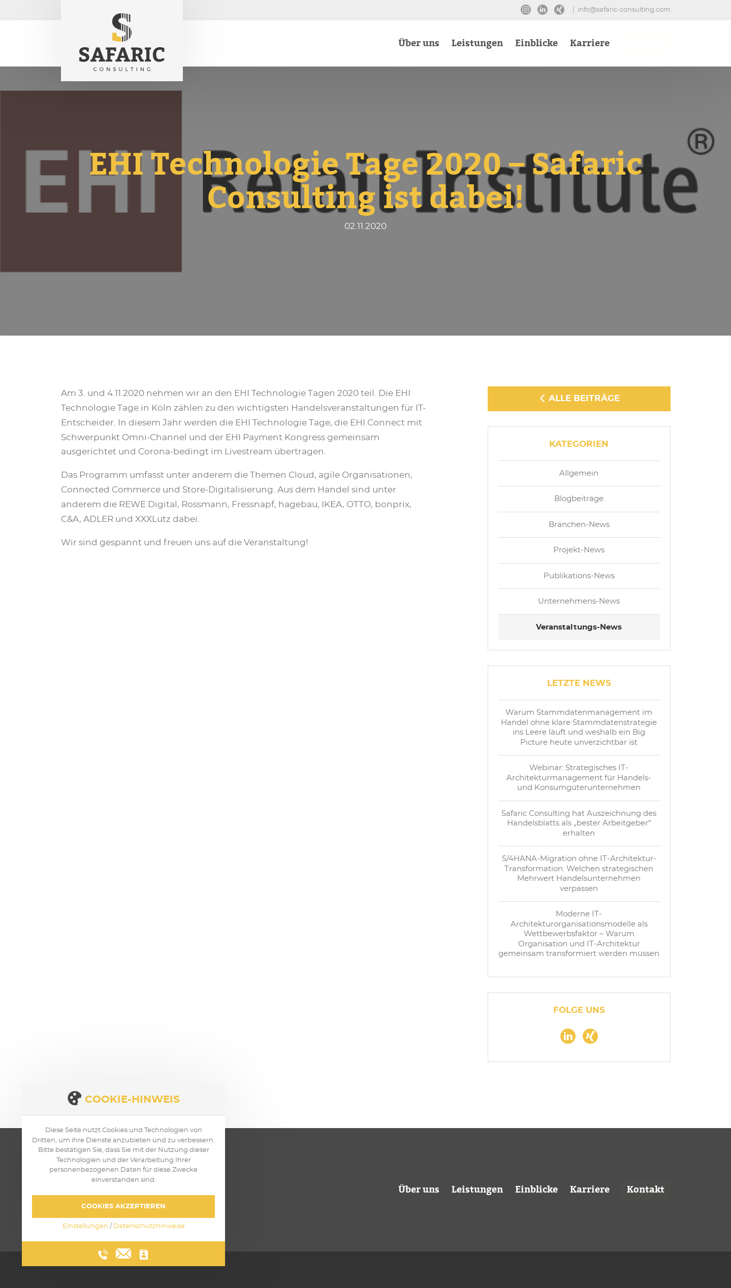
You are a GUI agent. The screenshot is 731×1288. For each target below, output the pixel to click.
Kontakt (645, 44)
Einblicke (536, 44)
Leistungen (477, 44)
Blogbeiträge (578, 499)
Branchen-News (579, 525)
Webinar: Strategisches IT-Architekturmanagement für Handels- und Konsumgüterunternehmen (578, 777)
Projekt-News (579, 550)
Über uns (418, 44)
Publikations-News (579, 576)
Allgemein (578, 473)
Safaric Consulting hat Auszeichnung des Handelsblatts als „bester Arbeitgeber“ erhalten (578, 823)
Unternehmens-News (579, 601)
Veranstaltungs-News (579, 627)
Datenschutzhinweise (149, 1226)
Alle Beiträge (579, 398)
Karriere (590, 44)
